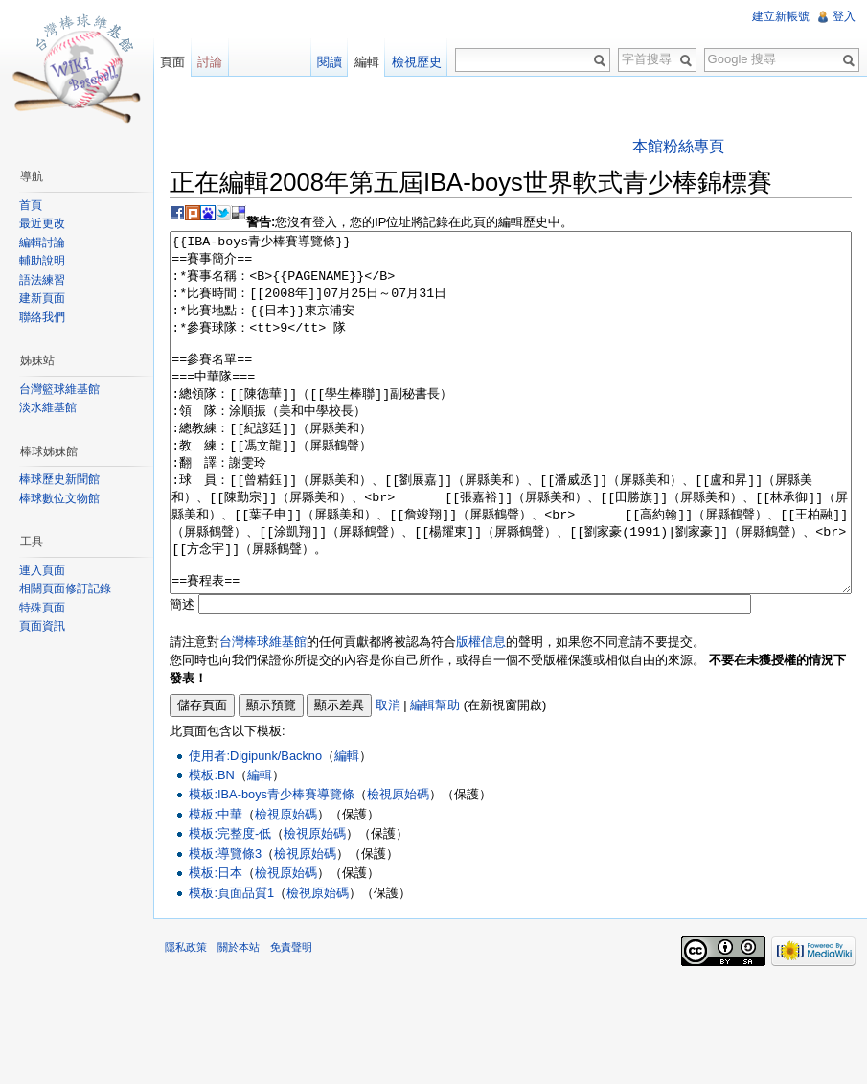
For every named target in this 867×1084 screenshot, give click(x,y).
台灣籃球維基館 (59, 389)
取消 (388, 777)
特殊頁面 (42, 607)
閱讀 (329, 62)
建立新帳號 (781, 16)
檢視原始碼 (398, 866)
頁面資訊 (42, 626)
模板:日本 (215, 944)
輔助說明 (42, 260)
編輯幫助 (435, 777)
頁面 (172, 62)
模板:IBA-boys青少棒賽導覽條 (271, 866)
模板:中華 (215, 886)
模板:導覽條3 (225, 925)
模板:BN (211, 847)
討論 (209, 62)
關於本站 (238, 1019)
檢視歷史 (417, 62)
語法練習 (42, 280)
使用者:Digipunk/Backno (255, 827)
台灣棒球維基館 (263, 713)
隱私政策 (186, 1019)
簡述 (182, 676)
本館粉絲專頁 (678, 146)
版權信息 (481, 713)
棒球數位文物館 (59, 498)
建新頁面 (42, 298)
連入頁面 (42, 570)
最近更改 (42, 223)
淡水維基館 (48, 407)
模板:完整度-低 (230, 905)
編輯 (346, 827)
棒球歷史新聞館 (59, 479)
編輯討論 (42, 242)
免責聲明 (291, 1019)
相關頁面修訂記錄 (65, 588)
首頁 (30, 205)
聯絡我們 (42, 317)
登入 (844, 16)
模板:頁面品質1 (231, 964)
